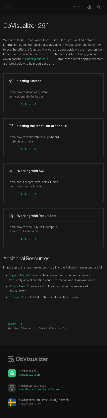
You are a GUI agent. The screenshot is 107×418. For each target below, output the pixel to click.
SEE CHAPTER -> (22, 104)
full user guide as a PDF (38, 59)
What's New (17, 286)
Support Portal (18, 275)
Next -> (40, 326)
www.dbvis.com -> (32, 374)
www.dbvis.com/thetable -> (39, 389)
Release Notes (19, 297)
